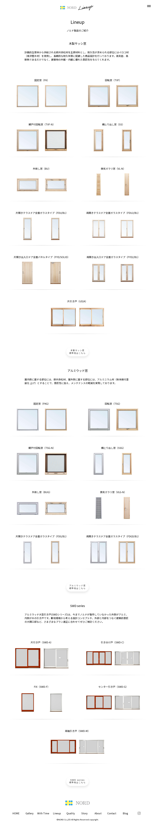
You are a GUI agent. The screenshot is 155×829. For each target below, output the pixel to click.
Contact (111, 813)
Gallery (29, 813)
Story (84, 813)
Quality (70, 813)
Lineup (57, 813)
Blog (125, 813)
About (98, 813)
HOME (15, 813)
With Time (43, 813)
